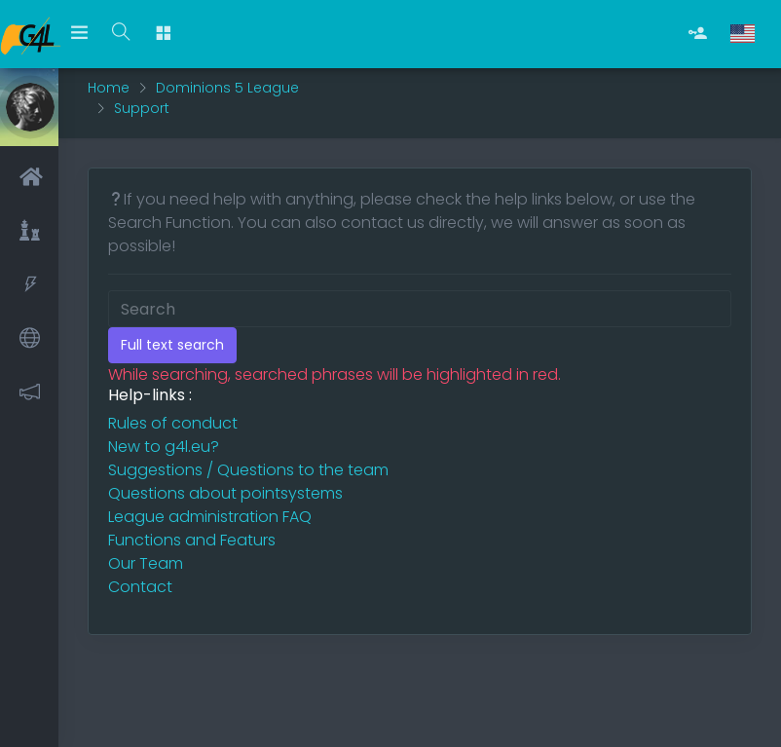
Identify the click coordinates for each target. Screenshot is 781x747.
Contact (140, 587)
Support (141, 108)
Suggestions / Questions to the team (248, 470)
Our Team (145, 563)
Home (109, 87)
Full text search (172, 345)
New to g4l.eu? (163, 446)
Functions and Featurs (192, 540)
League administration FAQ (210, 516)
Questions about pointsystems (225, 493)
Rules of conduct (173, 423)
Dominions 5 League (227, 87)
